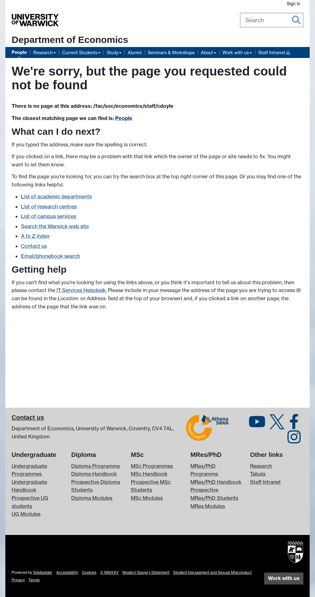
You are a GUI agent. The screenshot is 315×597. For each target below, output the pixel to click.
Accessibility (67, 572)
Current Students (79, 52)
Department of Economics (70, 39)
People (19, 52)
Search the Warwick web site (55, 226)
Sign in (293, 3)
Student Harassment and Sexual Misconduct (212, 572)
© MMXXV (109, 572)
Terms (34, 580)
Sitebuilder (42, 572)
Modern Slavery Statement (145, 572)
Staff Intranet (274, 52)
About (207, 52)
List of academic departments (56, 196)
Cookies (89, 572)
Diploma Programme (95, 466)
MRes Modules (207, 506)
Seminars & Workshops (171, 52)
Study (112, 52)
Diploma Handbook (94, 474)
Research (43, 52)
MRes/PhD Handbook (216, 482)
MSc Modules (147, 498)
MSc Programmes (152, 466)
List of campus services (48, 216)
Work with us (235, 52)
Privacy (18, 580)
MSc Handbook (149, 474)
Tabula (257, 474)
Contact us (34, 246)
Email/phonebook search (50, 256)
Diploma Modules (91, 498)
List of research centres (49, 206)
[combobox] (272, 20)
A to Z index (35, 236)
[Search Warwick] (272, 20)
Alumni (134, 52)
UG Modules (26, 514)
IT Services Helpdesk (81, 290)
